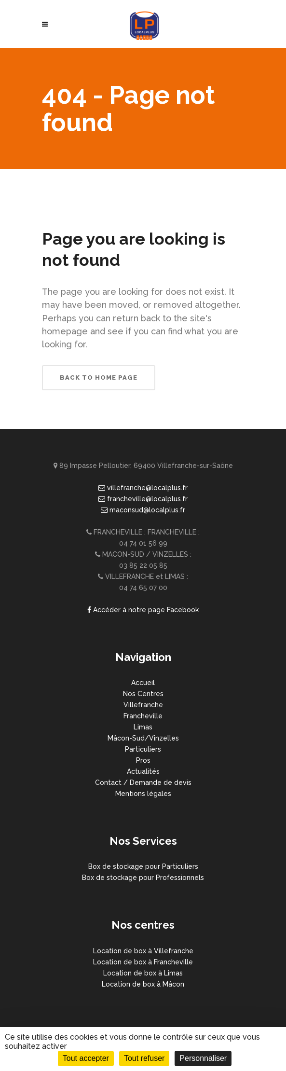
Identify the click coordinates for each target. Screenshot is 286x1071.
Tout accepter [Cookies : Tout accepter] (86, 1058)
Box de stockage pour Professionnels (143, 877)
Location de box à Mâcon (143, 984)
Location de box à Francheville (143, 962)
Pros (143, 760)
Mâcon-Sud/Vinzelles (143, 738)
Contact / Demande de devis (143, 782)
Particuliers (143, 749)
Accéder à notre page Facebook (143, 610)
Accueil (143, 683)
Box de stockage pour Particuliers (143, 866)
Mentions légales (143, 793)
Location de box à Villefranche (143, 951)
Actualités (143, 771)
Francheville (143, 716)
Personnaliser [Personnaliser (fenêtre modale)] (203, 1058)
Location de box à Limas (143, 973)
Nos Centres (143, 694)
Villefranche (143, 705)
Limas (143, 727)
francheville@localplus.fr (143, 499)
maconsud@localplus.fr (143, 510)
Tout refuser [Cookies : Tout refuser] (144, 1058)
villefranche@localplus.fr (143, 488)
